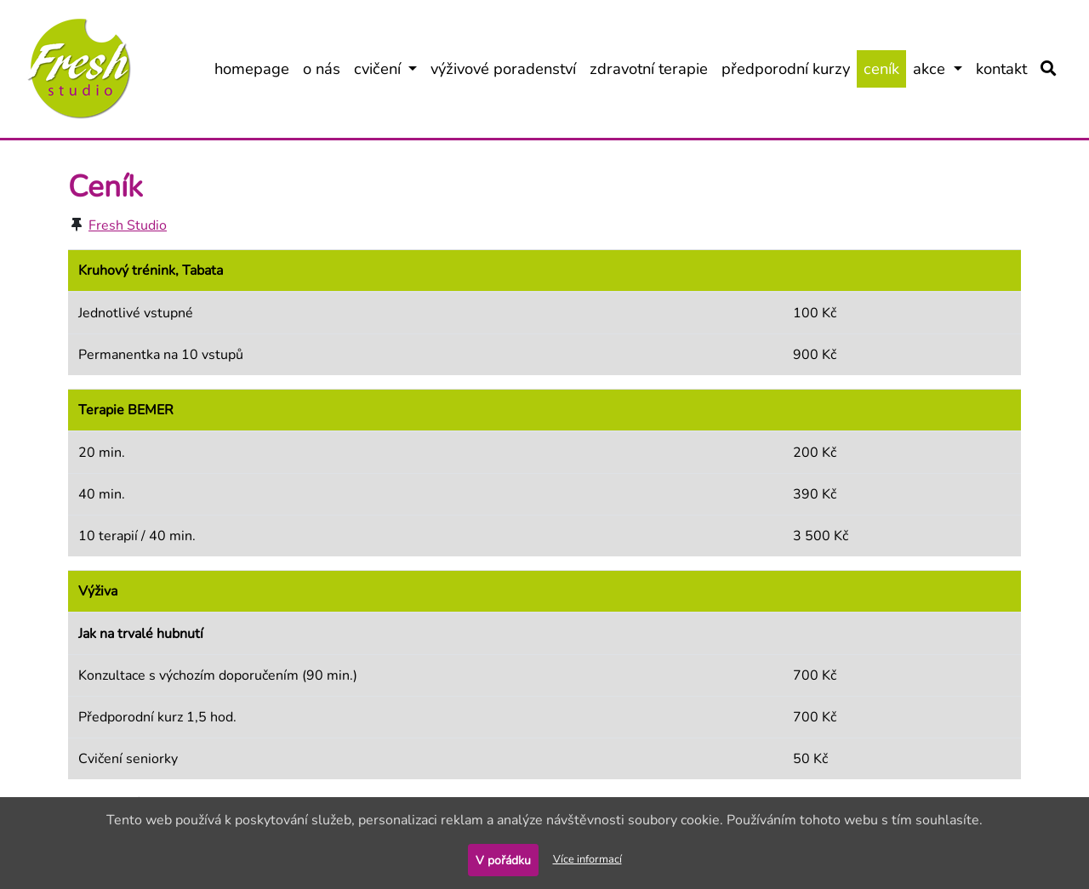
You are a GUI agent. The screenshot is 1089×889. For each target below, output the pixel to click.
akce (941, 67)
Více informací (587, 859)
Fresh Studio (127, 225)
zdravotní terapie (652, 67)
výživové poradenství (506, 67)
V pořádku (503, 860)
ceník (885, 67)
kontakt (1005, 67)
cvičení (389, 67)
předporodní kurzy (789, 67)
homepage (255, 67)
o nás (325, 67)
